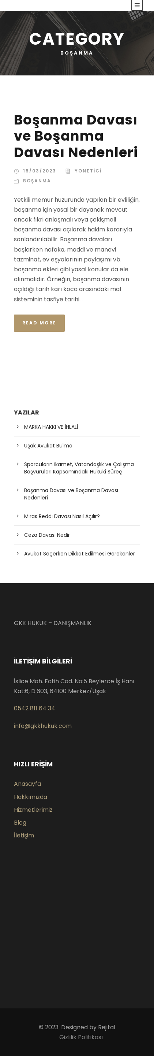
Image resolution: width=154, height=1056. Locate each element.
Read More (39, 323)
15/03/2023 (39, 171)
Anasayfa (27, 784)
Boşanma (37, 181)
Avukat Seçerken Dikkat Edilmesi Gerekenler (79, 553)
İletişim (24, 835)
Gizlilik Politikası (81, 1037)
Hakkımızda (30, 797)
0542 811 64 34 (34, 708)
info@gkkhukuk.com (43, 726)
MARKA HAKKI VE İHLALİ (51, 427)
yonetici (88, 171)
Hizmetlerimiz (33, 810)
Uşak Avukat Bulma (48, 445)
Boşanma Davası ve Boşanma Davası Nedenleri (76, 136)
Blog (20, 822)
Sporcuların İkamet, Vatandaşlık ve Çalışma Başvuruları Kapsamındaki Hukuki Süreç (79, 468)
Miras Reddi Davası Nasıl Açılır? (62, 516)
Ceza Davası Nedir (47, 535)
